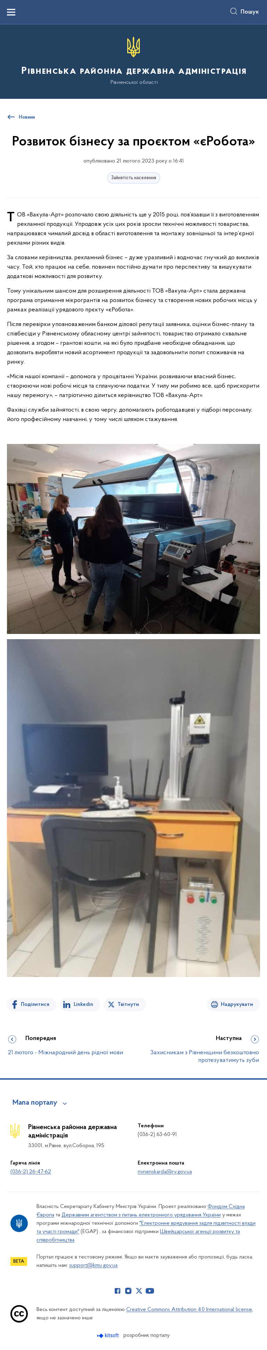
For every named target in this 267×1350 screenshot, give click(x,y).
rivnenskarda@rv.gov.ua (165, 1172)
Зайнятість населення (133, 178)
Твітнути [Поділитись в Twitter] (128, 1004)
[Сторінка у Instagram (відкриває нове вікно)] (128, 1291)
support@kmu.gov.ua (93, 1265)
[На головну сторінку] (133, 61)
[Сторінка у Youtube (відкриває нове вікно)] (150, 1291)
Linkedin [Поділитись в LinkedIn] (83, 1004)
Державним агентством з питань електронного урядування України (141, 1215)
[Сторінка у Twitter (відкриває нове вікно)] (139, 1291)
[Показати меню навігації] (11, 12)
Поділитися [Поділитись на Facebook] (35, 1004)
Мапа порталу (35, 1103)
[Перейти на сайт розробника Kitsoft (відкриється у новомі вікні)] (108, 1335)
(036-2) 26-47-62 (30, 1172)
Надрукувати (237, 1004)
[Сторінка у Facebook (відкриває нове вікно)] (117, 1291)
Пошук (250, 12)
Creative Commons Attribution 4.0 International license (189, 1309)
